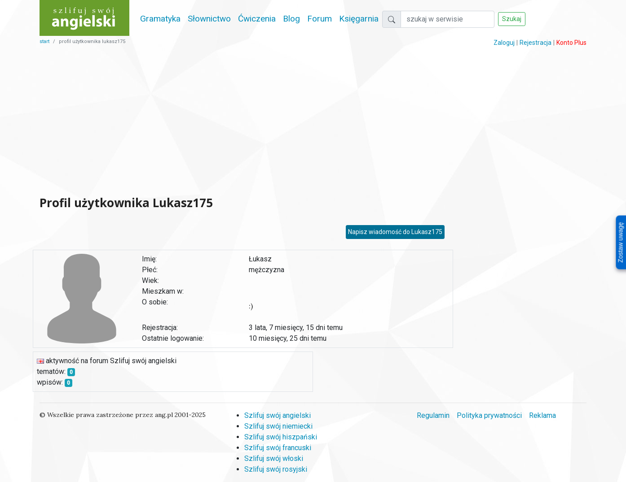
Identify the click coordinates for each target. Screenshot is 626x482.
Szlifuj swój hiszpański (280, 437)
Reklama (542, 415)
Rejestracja (535, 42)
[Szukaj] (447, 19)
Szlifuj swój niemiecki (278, 426)
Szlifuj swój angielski (277, 415)
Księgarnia (359, 18)
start (44, 41)
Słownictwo (209, 18)
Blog (291, 18)
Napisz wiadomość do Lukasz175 (395, 231)
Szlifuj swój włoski (273, 458)
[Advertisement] (243, 121)
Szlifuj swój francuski (277, 447)
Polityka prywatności (489, 415)
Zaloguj (504, 42)
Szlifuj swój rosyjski (275, 469)
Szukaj (511, 18)
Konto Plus (571, 42)
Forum (319, 18)
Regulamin (433, 415)
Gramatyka (160, 18)
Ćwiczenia (257, 18)
